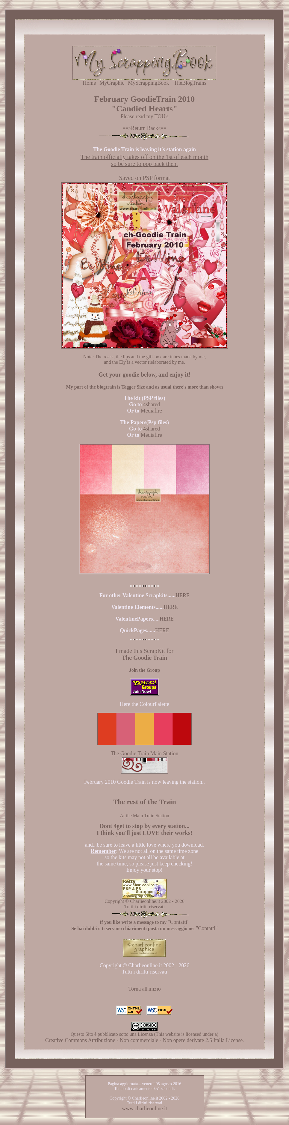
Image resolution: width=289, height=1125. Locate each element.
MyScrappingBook (148, 83)
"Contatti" (179, 922)
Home (89, 83)
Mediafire (151, 411)
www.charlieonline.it (144, 1109)
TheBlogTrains (190, 83)
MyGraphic (111, 83)
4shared (151, 404)
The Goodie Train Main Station (144, 753)
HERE (182, 595)
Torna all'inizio (144, 989)
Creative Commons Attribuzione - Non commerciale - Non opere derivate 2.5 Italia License (144, 1040)
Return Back (144, 128)
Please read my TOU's (144, 116)
